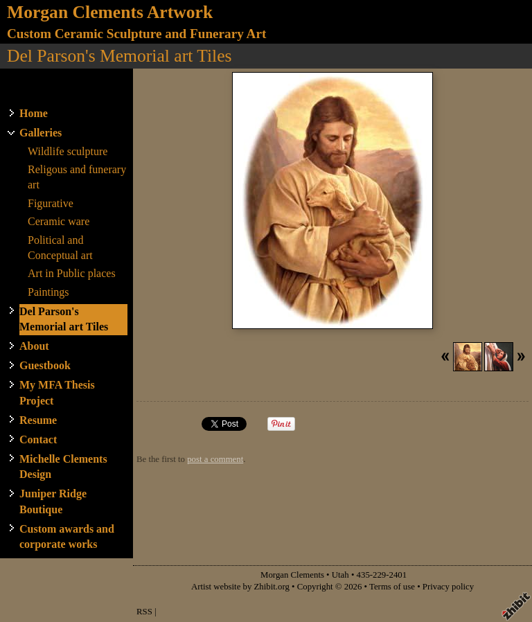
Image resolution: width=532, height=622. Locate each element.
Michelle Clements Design (63, 466)
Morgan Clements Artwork (110, 12)
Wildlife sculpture (67, 151)
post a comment (215, 459)
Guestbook (45, 365)
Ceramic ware (58, 221)
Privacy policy (448, 587)
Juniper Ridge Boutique (53, 501)
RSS (144, 611)
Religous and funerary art (77, 176)
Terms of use (392, 587)
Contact (38, 439)
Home (33, 113)
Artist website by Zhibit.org (240, 587)
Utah (340, 575)
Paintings (48, 292)
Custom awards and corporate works (66, 536)
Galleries (40, 133)
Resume (38, 420)
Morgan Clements (292, 575)
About (34, 346)
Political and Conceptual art (60, 247)
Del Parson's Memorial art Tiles (63, 318)
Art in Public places (72, 273)
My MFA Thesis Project (57, 392)
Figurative (50, 203)
